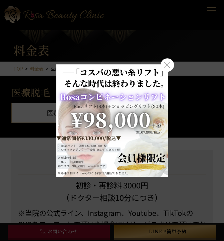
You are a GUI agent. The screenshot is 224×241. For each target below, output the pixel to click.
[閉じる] (167, 65)
